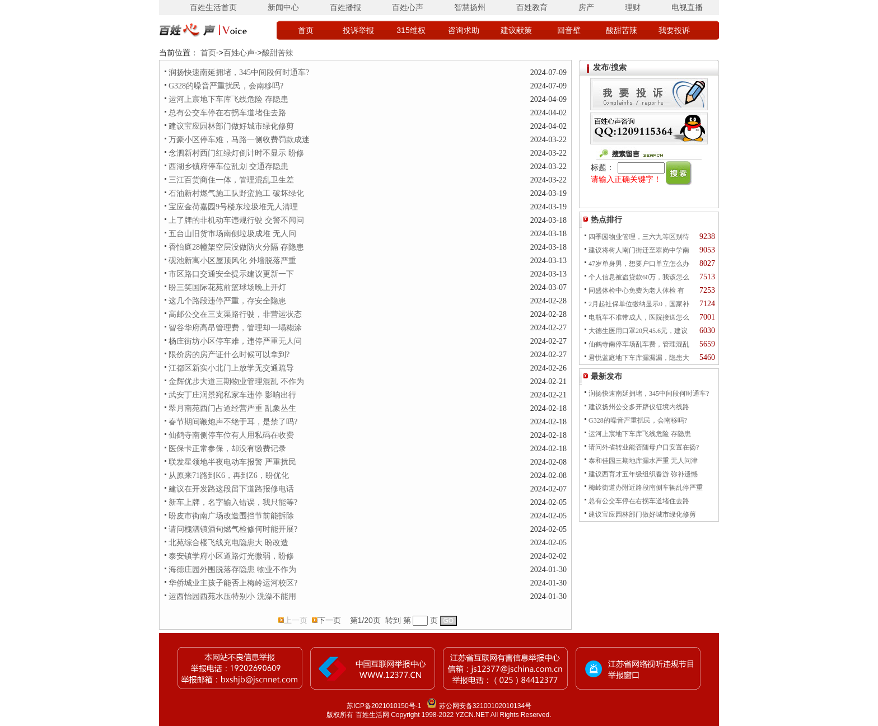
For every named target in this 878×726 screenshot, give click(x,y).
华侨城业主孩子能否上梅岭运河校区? (233, 583)
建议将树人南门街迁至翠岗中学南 (639, 250)
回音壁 (569, 30)
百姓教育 (532, 7)
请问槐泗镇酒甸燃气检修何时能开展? (233, 529)
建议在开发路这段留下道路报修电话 (231, 489)
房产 (586, 7)
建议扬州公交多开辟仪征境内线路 (639, 407)
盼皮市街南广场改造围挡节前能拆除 (231, 516)
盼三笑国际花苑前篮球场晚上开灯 (227, 287)
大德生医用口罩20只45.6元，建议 (638, 331)
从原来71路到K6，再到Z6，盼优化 (229, 475)
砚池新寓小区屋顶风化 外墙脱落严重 (232, 260)
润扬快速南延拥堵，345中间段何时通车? (239, 72)
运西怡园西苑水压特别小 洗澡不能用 (232, 596)
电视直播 (687, 7)
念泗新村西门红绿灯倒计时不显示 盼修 (236, 153)
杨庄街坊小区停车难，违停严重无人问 (235, 341)
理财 (633, 7)
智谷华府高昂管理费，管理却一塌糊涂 (235, 328)
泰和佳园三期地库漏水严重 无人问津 (643, 461)
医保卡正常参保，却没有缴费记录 (227, 448)
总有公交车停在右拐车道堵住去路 (227, 113)
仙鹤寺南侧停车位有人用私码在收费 (231, 435)
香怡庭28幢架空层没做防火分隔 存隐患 (236, 247)
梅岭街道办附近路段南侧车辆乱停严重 (646, 487)
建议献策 (516, 30)
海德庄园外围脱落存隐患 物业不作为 (232, 569)
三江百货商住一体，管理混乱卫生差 (231, 180)
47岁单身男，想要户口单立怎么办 (639, 264)
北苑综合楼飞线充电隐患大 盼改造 (228, 542)
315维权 (410, 30)
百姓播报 (345, 7)
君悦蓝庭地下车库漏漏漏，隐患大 (639, 358)
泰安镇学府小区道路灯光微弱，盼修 (231, 556)
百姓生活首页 (213, 7)
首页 (306, 30)
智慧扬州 (469, 7)
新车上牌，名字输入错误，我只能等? (233, 502)
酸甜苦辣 (621, 30)
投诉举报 (358, 30)
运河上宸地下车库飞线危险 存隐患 (228, 99)
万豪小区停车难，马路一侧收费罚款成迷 (239, 139)
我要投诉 (674, 30)
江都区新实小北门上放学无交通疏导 (231, 368)
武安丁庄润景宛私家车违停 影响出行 (232, 395)
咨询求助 (463, 30)
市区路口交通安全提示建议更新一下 (231, 274)
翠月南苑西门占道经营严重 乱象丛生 (232, 408)
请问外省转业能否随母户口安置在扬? (644, 447)
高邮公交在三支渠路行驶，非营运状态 (235, 314)
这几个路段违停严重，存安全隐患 (227, 301)
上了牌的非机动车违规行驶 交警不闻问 (236, 220)
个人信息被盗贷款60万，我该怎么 (639, 277)
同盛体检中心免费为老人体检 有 (636, 290)
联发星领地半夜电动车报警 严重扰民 (232, 462)
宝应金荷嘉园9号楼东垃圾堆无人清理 (233, 207)
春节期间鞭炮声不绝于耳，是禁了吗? (233, 422)
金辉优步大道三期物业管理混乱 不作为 (236, 381)
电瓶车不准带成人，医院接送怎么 (639, 317)
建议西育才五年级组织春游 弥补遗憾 (643, 474)
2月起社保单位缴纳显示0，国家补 (639, 304)
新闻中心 (283, 7)
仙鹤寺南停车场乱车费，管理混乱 (639, 344)
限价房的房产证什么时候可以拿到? (229, 354)
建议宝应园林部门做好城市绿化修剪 (231, 126)
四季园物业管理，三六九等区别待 (639, 237)
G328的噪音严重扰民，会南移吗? (226, 86)
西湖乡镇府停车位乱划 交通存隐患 (228, 166)
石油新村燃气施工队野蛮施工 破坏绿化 (236, 193)
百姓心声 (407, 7)
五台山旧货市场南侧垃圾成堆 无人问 (232, 233)
